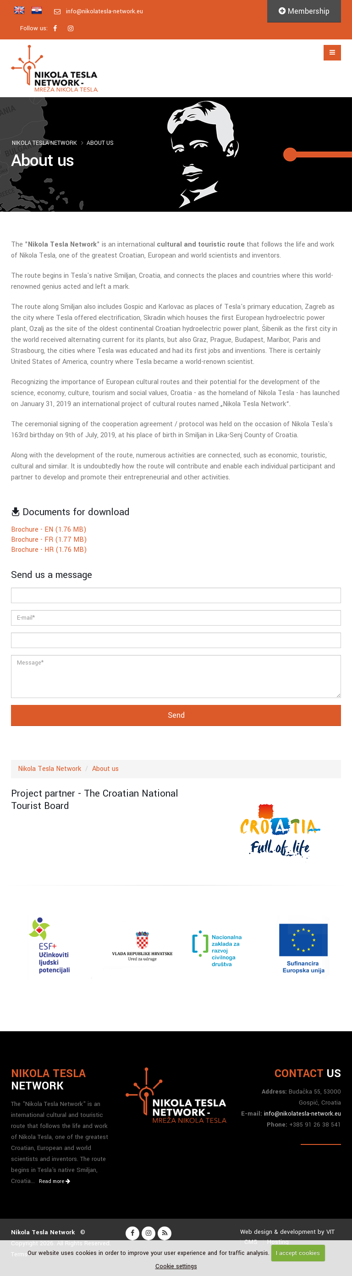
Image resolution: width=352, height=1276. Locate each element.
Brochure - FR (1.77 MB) (49, 539)
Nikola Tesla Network (44, 143)
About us (100, 143)
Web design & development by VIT (287, 1231)
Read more (54, 1181)
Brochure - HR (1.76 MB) (49, 550)
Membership (304, 11)
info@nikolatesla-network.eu (104, 11)
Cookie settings (176, 1266)
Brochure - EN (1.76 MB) (49, 529)
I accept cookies (298, 1253)
